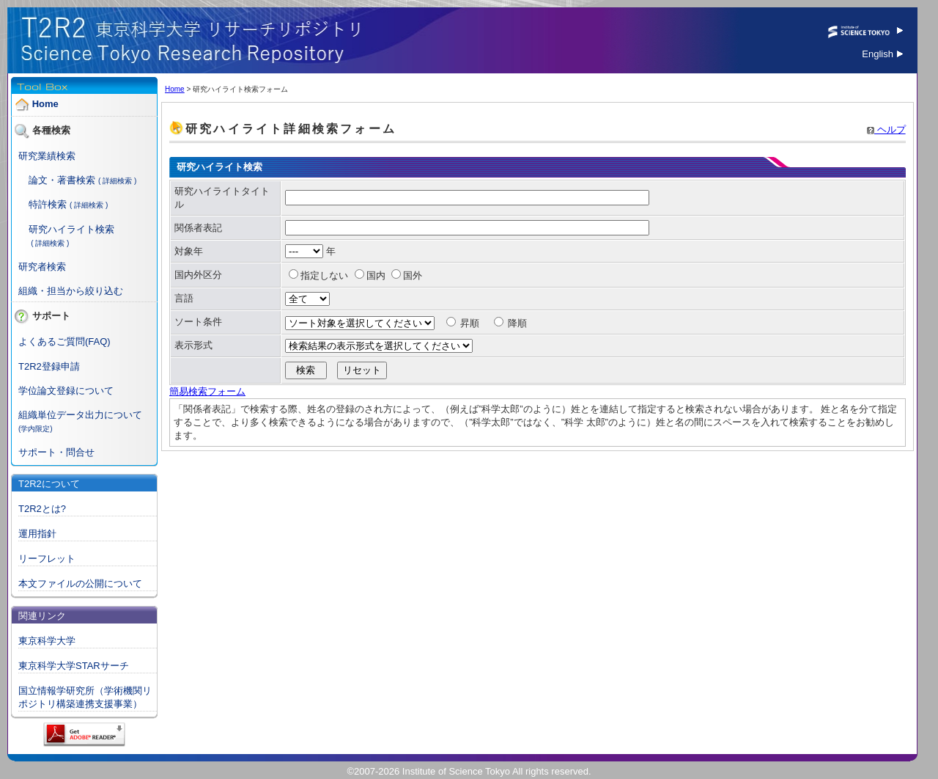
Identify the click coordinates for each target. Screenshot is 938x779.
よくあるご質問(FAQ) (64, 341)
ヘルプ (886, 129)
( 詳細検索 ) (117, 181)
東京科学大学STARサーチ (73, 665)
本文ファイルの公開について (80, 583)
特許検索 (48, 204)
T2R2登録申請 (49, 366)
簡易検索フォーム (207, 391)
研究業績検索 (46, 155)
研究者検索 (42, 266)
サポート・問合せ (56, 452)
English (882, 53)
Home (45, 103)
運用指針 (37, 533)
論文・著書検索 (62, 180)
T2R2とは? (42, 508)
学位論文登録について (66, 390)
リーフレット (46, 558)
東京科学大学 (46, 640)
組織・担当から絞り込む (70, 290)
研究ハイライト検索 (71, 229)
